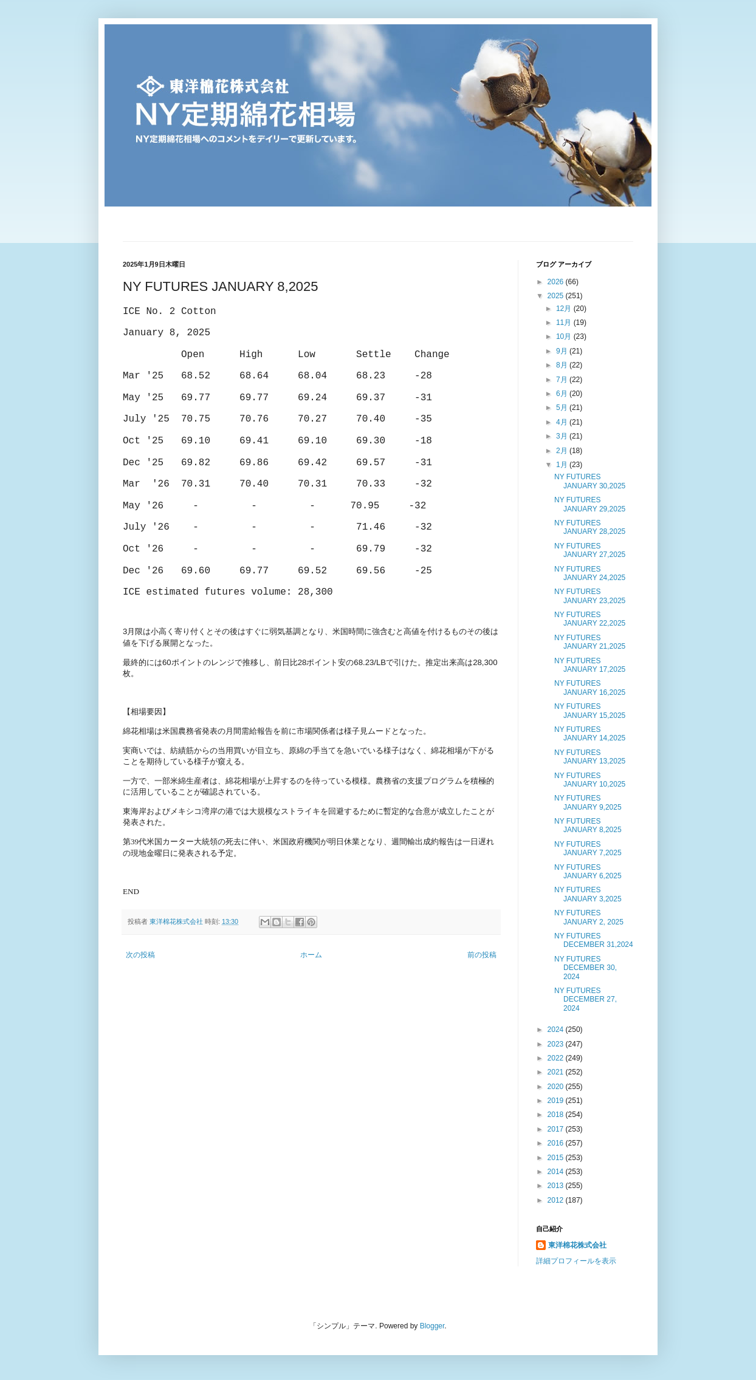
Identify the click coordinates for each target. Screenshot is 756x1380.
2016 (557, 1143)
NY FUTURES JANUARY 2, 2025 (589, 917)
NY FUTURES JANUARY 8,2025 (588, 825)
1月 (562, 464)
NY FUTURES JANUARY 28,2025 (589, 527)
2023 (557, 1044)
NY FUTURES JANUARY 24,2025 (589, 573)
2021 (557, 1072)
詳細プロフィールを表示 (576, 1261)
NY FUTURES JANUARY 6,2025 (588, 871)
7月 (562, 379)
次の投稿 (140, 955)
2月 (562, 450)
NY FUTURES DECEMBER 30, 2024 (585, 968)
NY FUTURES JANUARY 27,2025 (589, 550)
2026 (557, 282)
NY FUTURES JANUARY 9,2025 (588, 802)
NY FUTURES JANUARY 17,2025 (589, 665)
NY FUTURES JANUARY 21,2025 (589, 642)
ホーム (311, 955)
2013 (557, 1185)
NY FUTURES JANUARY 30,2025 (589, 481)
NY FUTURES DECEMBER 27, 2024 (585, 999)
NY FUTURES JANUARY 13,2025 (589, 756)
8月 (562, 365)
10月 (565, 336)
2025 (557, 296)
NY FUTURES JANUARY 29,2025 (589, 504)
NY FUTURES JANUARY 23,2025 (589, 595)
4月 (562, 422)
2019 (557, 1100)
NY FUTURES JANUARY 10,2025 (589, 779)
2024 (557, 1029)
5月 (562, 407)
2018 (557, 1114)
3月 (562, 436)
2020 (557, 1086)
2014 (557, 1171)
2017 (557, 1129)
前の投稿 (482, 955)
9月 (562, 351)
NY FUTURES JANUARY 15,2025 (589, 710)
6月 (562, 393)
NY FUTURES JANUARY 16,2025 (589, 687)
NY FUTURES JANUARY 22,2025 (589, 618)
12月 (565, 308)
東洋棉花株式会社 (577, 1245)
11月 (565, 322)
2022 (557, 1058)
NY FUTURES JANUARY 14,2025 (589, 733)
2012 (557, 1200)
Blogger (432, 1326)
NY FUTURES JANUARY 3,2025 (588, 894)
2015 (557, 1157)
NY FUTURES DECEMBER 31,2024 (593, 940)
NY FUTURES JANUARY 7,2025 (588, 848)
